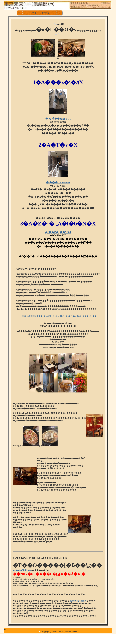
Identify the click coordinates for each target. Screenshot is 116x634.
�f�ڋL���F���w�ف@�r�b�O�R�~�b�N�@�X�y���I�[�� (59, 316)
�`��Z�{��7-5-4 (58, 232)
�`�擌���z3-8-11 (58, 118)
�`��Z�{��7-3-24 (22, 570)
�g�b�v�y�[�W (77, 601)
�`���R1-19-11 (58, 182)
